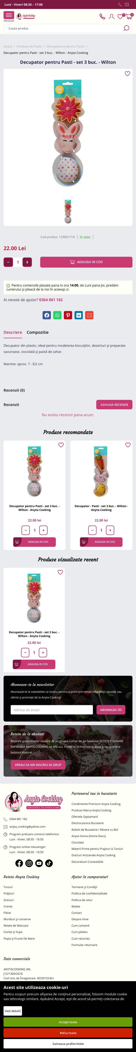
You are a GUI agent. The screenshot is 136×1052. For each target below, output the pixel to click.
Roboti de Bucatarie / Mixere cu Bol (95, 830)
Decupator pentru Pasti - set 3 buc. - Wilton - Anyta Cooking (34, 508)
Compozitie (37, 332)
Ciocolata (78, 842)
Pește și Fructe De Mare (19, 939)
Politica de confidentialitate (89, 893)
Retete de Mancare (16, 926)
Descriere (13, 332)
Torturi (8, 887)
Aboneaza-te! (111, 710)
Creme (8, 906)
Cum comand (80, 926)
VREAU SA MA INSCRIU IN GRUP (38, 765)
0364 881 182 (51, 299)
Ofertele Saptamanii (85, 817)
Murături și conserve (17, 919)
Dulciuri (9, 900)
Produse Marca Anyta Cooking (91, 810)
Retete (76, 906)
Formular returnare (84, 945)
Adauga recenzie (114, 404)
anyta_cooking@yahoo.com (25, 827)
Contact (77, 913)
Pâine (7, 913)
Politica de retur (82, 900)
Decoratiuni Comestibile (87, 862)
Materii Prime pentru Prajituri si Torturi (97, 849)
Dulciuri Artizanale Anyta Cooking (94, 855)
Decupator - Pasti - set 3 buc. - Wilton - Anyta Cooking (101, 508)
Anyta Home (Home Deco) (89, 836)
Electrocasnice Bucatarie (88, 823)
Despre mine (80, 919)
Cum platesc (80, 932)
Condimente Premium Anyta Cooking (96, 804)
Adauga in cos (86, 262)
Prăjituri (9, 893)
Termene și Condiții (84, 887)
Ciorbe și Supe (13, 932)
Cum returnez (81, 939)
